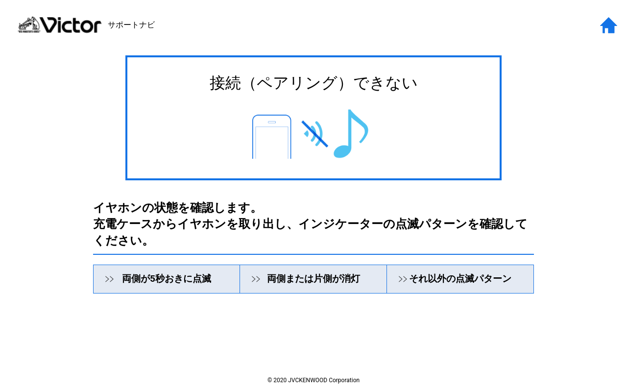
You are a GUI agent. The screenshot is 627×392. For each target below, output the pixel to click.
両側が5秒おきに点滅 (166, 278)
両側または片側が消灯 (313, 278)
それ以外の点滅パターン (460, 278)
